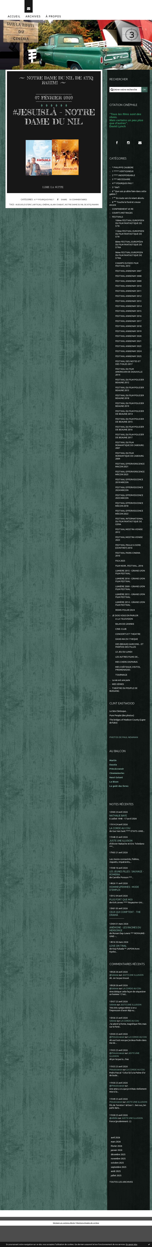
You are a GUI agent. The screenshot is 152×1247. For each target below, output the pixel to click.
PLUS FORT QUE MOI (121, 913)
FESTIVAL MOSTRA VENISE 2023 (129, 548)
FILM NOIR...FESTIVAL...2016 (129, 576)
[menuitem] (14, 17)
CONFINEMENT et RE (123, 211)
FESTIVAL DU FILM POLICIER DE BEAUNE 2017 (129, 443)
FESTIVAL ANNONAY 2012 (128, 300)
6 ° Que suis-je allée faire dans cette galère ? (125, 195)
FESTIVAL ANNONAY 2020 (128, 341)
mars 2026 (116, 1162)
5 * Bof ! (116, 189)
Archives (33, 17)
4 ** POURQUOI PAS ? (44, 210)
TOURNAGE (121, 687)
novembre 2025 (119, 1179)
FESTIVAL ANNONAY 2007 (128, 274)
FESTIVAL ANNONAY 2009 (128, 285)
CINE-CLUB (121, 640)
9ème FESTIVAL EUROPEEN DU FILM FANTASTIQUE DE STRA (129, 259)
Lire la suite (53, 197)
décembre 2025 (119, 1175)
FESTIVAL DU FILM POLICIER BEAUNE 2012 (129, 387)
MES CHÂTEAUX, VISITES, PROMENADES (128, 680)
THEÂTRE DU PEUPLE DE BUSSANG (123, 702)
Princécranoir (116, 1087)
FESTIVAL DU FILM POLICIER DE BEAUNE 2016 (129, 435)
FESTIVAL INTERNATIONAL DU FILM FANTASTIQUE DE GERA (129, 531)
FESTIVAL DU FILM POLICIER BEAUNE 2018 (129, 403)
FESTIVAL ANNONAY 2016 (128, 321)
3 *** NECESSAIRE (121, 181)
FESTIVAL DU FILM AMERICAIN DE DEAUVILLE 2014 (129, 378)
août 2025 (116, 1192)
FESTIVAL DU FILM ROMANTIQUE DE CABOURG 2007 (129, 453)
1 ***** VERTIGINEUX (123, 173)
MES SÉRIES (118, 696)
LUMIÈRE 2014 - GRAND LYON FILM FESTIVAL (130, 614)
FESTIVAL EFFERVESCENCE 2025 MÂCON (129, 505)
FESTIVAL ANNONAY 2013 (128, 305)
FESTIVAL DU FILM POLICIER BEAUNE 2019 (129, 411)
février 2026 (117, 1166)
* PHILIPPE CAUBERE (123, 169)
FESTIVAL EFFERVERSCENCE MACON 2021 (130, 473)
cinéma (46, 215)
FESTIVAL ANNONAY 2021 (128, 346)
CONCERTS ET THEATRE (128, 645)
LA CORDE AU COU (119, 841)
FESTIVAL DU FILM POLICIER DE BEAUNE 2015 (129, 427)
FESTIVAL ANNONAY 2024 (128, 356)
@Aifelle (113, 1139)
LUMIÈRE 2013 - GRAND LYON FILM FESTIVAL (130, 606)
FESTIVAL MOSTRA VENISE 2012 (129, 540)
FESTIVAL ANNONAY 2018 (128, 331)
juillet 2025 (116, 1196)
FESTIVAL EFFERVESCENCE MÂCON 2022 (129, 521)
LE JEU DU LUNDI (124, 664)
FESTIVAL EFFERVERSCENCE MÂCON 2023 (130, 481)
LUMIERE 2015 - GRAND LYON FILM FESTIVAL (130, 582)
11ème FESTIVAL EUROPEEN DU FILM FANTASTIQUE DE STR (130, 237)
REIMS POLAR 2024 (125, 621)
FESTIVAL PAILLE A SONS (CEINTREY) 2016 (128, 556)
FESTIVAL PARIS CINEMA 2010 (127, 564)
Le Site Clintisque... (118, 724)
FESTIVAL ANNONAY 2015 (128, 315)
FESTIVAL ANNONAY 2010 (128, 290)
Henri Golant (116, 790)
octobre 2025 (117, 1183)
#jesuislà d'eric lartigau (28, 215)
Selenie (113, 1019)
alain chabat (57, 215)
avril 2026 (116, 1158)
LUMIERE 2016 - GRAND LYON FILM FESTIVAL (130, 590)
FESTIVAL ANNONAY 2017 (128, 326)
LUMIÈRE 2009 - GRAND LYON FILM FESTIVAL (130, 598)
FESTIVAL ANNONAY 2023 (128, 351)
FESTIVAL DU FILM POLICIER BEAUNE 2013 (129, 395)
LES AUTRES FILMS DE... (127, 669)
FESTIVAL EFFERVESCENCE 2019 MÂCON (129, 489)
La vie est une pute (121, 692)
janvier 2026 (117, 1171)
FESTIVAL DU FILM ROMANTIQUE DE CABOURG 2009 (129, 463)
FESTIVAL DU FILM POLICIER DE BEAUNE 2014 (129, 419)
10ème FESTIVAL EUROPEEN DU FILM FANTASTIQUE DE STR (130, 226)
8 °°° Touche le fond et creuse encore (125, 206)
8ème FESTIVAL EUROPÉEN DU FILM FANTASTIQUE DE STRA (129, 248)
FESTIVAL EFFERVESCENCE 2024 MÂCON (129, 497)
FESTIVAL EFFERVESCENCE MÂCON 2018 (129, 513)
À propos (53, 17)
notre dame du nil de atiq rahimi (82, 215)
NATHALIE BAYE (118, 828)
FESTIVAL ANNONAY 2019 (128, 336)
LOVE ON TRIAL (118, 960)
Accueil (14, 17)
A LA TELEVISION (124, 630)
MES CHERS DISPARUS (126, 674)
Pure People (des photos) (122, 728)
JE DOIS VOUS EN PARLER (125, 626)
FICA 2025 (120, 570)
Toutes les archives (121, 1203)
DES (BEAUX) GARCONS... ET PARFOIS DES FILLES (129, 657)
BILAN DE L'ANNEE (124, 635)
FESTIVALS (117, 219)
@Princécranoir (117, 1051)
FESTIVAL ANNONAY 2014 (128, 310)
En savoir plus (131, 1244)
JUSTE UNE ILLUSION (121, 853)
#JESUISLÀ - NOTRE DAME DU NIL (54, 122)
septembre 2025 (119, 1188)
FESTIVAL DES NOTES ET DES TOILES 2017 (128, 368)
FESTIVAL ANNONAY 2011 (128, 295)
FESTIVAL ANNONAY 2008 (128, 280)
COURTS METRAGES (122, 215)
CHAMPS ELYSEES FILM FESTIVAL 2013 (126, 268)
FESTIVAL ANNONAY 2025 (128, 362)
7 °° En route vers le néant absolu (129, 200)
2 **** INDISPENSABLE (123, 177)
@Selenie (114, 989)
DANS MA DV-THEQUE (126, 650)
